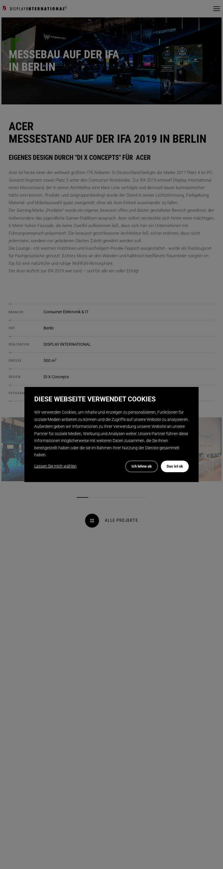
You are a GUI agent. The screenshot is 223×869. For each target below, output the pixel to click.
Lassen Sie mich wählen (55, 466)
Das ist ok (175, 466)
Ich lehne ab (142, 466)
